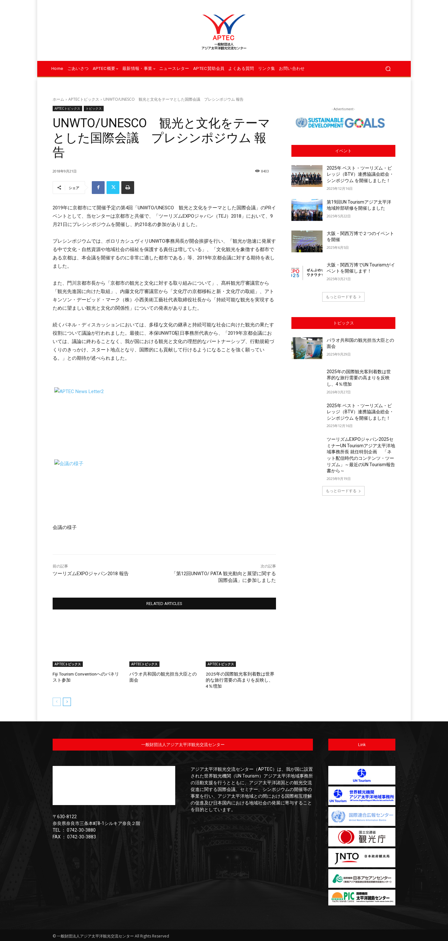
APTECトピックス (83, 99)
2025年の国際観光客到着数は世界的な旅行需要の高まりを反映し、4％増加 (240, 679)
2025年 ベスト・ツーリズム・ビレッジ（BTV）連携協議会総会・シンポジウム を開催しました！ (360, 174)
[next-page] (67, 701)
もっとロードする (343, 296)
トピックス (94, 108)
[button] (387, 68)
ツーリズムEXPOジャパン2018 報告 (91, 573)
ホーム (58, 99)
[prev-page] (57, 701)
